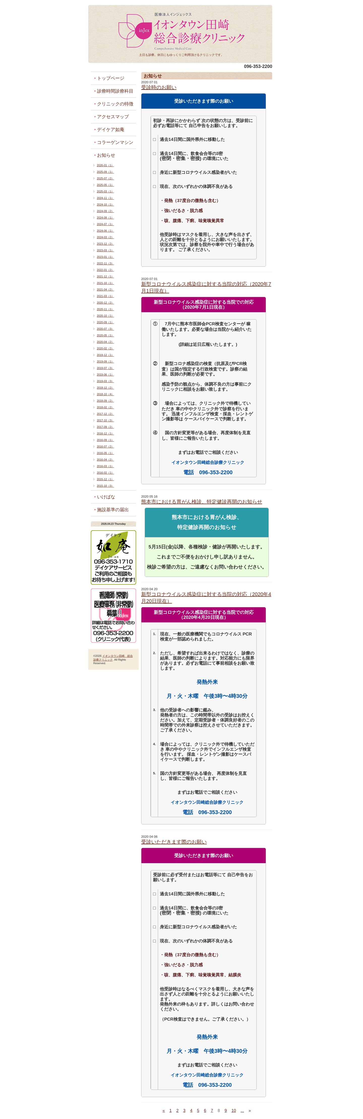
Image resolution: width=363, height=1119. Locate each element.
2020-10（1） (105, 315)
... (242, 1110)
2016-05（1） (105, 453)
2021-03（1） (105, 296)
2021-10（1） (105, 283)
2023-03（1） (105, 250)
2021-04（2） (105, 289)
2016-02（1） (105, 472)
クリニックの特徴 (115, 103)
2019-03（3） (105, 381)
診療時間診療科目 (115, 91)
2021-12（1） (105, 276)
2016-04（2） (105, 459)
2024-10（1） (105, 204)
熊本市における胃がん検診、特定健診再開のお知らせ (201, 501)
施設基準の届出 (113, 509)
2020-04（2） (105, 341)
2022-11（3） (105, 263)
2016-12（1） (105, 433)
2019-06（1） (105, 374)
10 (233, 1110)
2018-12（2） (105, 387)
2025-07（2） (105, 178)
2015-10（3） (105, 485)
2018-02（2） (105, 407)
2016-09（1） (105, 440)
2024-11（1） (105, 197)
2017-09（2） (105, 426)
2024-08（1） (105, 217)
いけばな (106, 496)
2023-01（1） (105, 256)
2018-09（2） (105, 400)
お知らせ (106, 155)
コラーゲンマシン (115, 142)
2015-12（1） (105, 479)
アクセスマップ (113, 116)
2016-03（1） (105, 466)
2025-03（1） (105, 191)
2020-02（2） (105, 348)
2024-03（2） (105, 237)
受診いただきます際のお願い (174, 842)
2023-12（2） (105, 243)
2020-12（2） (105, 302)
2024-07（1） (105, 224)
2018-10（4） (105, 394)
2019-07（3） (105, 368)
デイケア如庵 (110, 129)
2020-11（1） (105, 309)
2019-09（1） (105, 361)
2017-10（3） (105, 420)
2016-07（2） (105, 446)
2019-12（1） (105, 354)
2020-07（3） (105, 328)
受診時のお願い (158, 87)
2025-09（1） (105, 171)
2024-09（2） (105, 211)
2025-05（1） (105, 184)
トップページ (110, 78)
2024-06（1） (105, 230)
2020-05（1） (105, 335)
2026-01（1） (105, 165)
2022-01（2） (105, 269)
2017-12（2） (105, 413)
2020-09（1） (105, 322)
